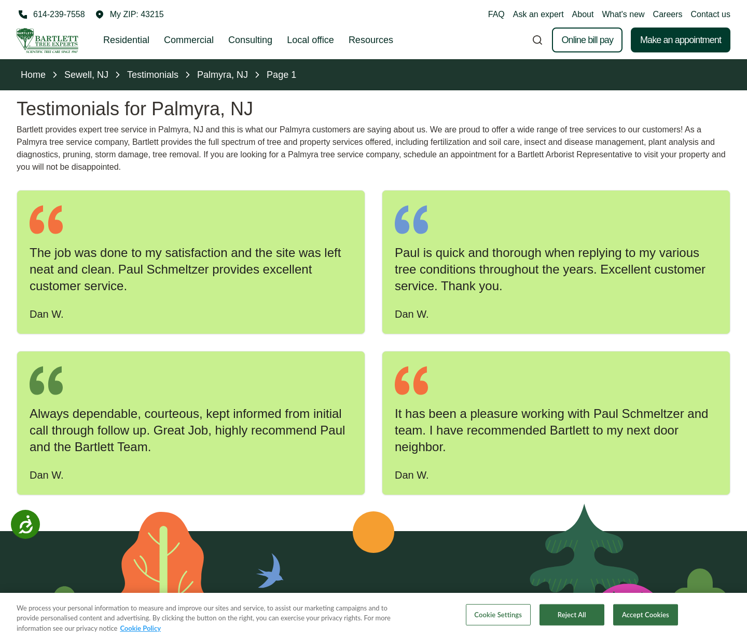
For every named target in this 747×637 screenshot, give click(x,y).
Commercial (189, 40)
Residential (126, 40)
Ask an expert (538, 14)
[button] (129, 14)
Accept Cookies (645, 621)
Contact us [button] (710, 14)
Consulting (250, 40)
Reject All (572, 621)
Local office (310, 40)
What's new (623, 14)
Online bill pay (587, 40)
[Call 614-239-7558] (51, 14)
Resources (371, 40)
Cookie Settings (498, 621)
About (583, 14)
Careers (668, 14)
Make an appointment (680, 40)
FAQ (496, 14)
